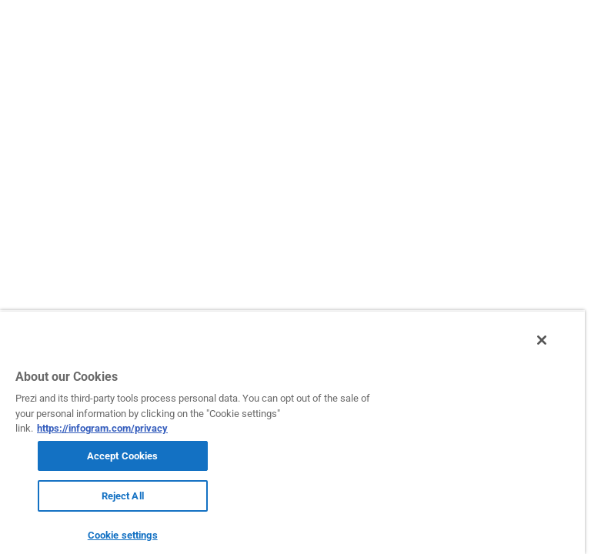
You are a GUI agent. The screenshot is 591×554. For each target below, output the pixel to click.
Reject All (123, 496)
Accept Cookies (123, 456)
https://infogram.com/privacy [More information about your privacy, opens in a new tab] (102, 428)
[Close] (542, 340)
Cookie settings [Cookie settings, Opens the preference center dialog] (123, 535)
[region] (292, 432)
